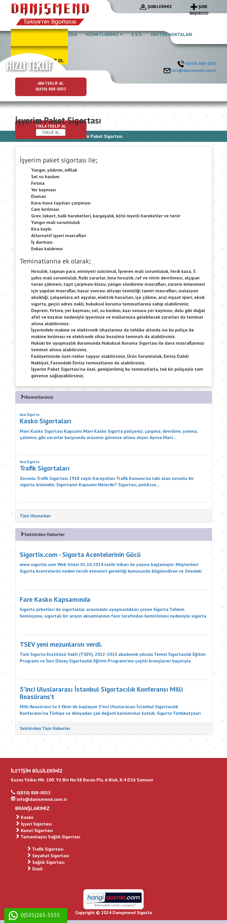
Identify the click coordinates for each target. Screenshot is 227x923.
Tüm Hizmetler (35, 516)
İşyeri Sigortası (33, 824)
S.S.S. (136, 34)
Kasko (24, 817)
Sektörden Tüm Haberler (45, 728)
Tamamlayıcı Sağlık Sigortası (47, 836)
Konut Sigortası (34, 830)
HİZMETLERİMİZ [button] (104, 34)
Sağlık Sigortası (46, 862)
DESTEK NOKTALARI (171, 34)
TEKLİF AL (50, 132)
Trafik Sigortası (45, 849)
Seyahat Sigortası (48, 855)
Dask (35, 869)
